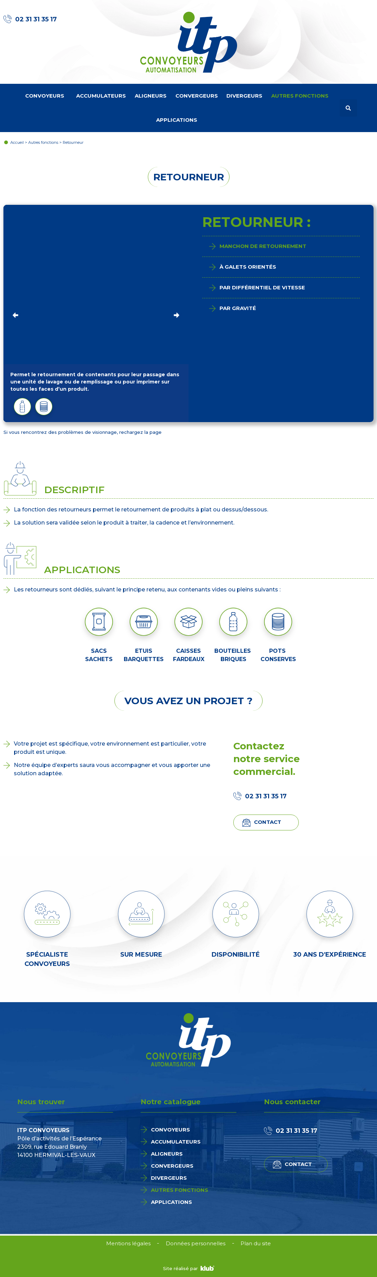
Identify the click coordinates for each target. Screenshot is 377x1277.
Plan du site (256, 1243)
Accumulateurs (101, 95)
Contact (267, 822)
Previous (15, 313)
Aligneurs (150, 95)
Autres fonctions (301, 95)
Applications (178, 120)
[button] (348, 108)
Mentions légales (128, 1243)
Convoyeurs (46, 95)
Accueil (17, 142)
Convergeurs (196, 95)
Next (176, 313)
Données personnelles (195, 1243)
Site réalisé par (188, 1268)
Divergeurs (244, 95)
